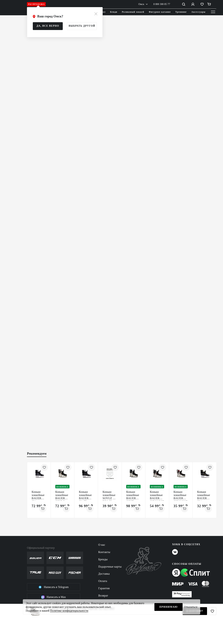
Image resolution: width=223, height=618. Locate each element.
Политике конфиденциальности (69, 610)
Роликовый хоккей (133, 12)
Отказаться (190, 606)
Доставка (104, 573)
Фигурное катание (160, 12)
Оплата (102, 580)
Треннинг (181, 12)
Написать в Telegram (53, 587)
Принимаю (168, 607)
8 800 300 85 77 (162, 4)
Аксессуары (198, 12)
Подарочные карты (110, 566)
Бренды (103, 559)
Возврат (103, 595)
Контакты (104, 552)
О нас (101, 544)
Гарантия (104, 588)
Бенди (113, 12)
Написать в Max (53, 597)
